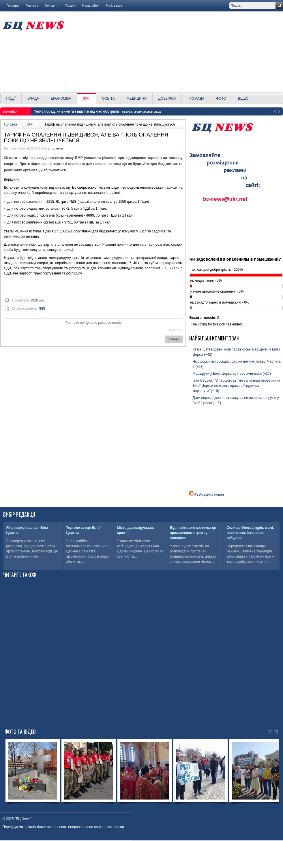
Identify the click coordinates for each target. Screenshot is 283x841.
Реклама (31, 5)
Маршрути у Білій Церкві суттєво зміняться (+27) (232, 374)
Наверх (174, 339)
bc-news (57, 148)
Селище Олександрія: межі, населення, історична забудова (250, 533)
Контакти (52, 5)
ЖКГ (30, 124)
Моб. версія (114, 5)
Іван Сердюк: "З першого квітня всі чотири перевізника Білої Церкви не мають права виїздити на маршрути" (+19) (236, 385)
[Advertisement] (175, 52)
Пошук (70, 5)
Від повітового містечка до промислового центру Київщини (193, 533)
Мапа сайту (90, 5)
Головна (13, 5)
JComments (175, 330)
